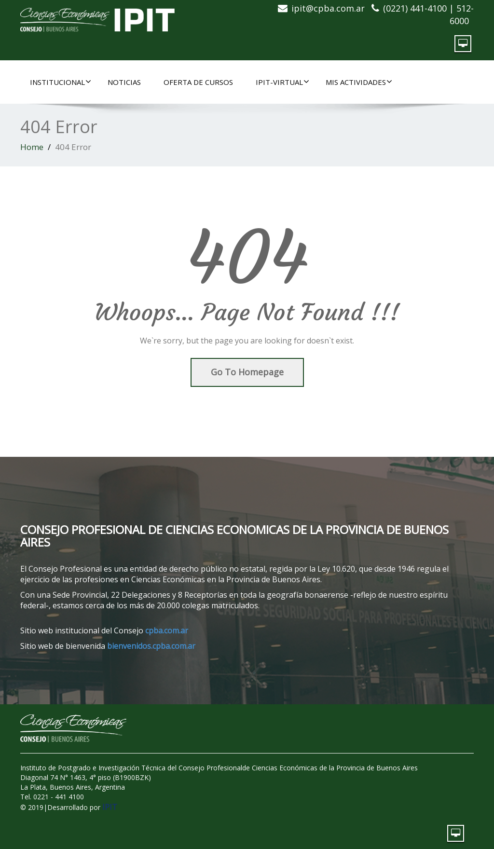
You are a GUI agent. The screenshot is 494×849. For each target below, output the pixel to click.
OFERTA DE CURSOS (198, 82)
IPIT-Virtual (282, 82)
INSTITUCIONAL (60, 82)
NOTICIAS (124, 82)
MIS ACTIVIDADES (359, 82)
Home (31, 146)
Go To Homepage (247, 372)
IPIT (109, 807)
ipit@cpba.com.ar (328, 8)
